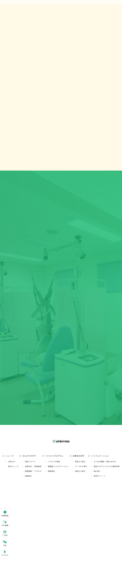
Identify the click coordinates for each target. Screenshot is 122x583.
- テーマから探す (80, 559)
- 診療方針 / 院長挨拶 (31, 559)
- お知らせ (10, 554)
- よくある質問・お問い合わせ (103, 554)
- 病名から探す (79, 563)
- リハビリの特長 (52, 554)
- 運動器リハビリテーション (57, 559)
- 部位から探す (79, 554)
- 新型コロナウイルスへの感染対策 (105, 559)
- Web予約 (95, 563)
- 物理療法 (50, 563)
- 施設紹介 (27, 568)
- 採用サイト (96, 568)
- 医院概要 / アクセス (31, 563)
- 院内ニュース (12, 559)
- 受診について (28, 554)
